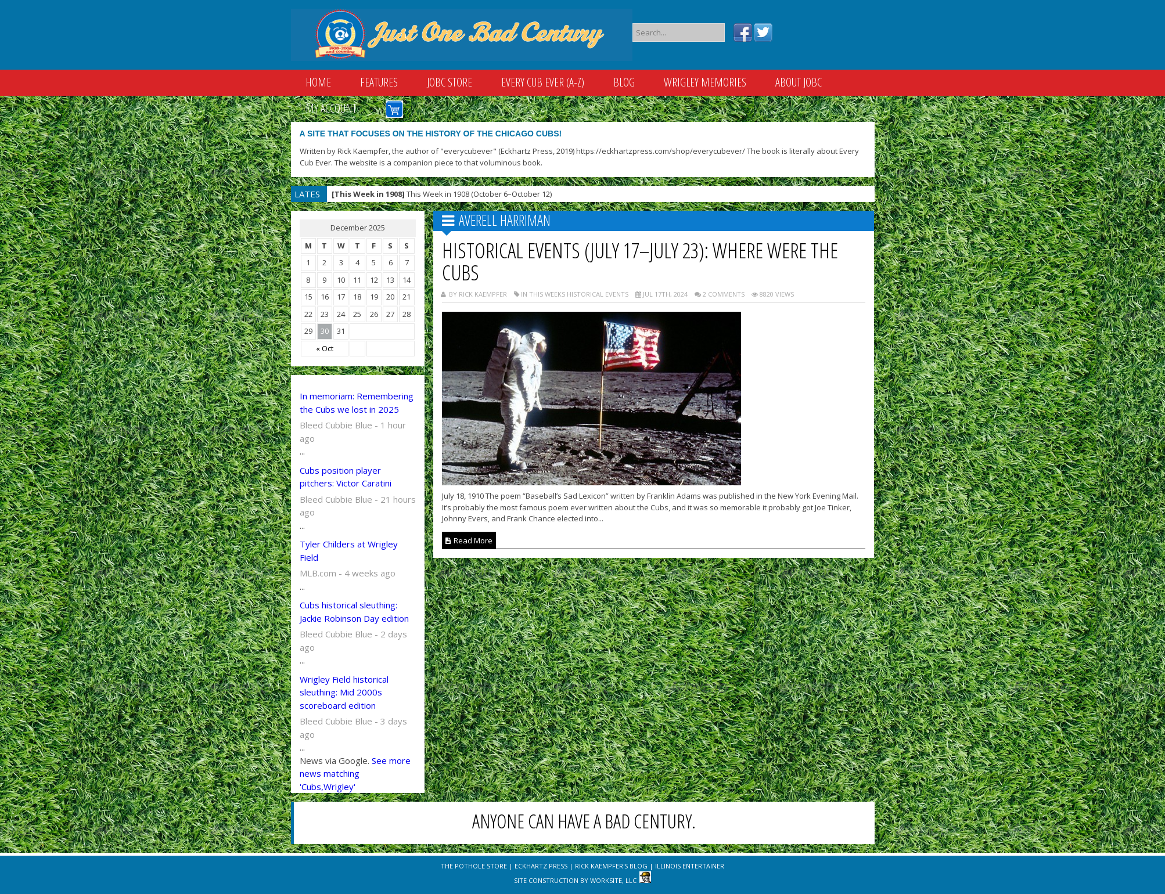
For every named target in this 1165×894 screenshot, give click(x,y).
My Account (331, 108)
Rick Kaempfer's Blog (611, 865)
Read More (468, 540)
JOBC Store (449, 82)
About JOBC (798, 82)
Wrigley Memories (705, 82)
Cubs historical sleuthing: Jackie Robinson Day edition (354, 611)
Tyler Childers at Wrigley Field (349, 550)
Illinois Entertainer (689, 865)
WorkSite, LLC (613, 880)
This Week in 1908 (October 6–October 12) (442, 194)
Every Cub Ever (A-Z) (542, 82)
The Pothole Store (474, 865)
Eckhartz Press (541, 865)
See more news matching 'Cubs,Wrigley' (355, 773)
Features (379, 82)
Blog (624, 82)
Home (318, 82)
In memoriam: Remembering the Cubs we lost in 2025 (356, 402)
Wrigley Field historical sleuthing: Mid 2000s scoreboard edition (344, 692)
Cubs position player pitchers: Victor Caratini (345, 476)
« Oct (324, 348)
